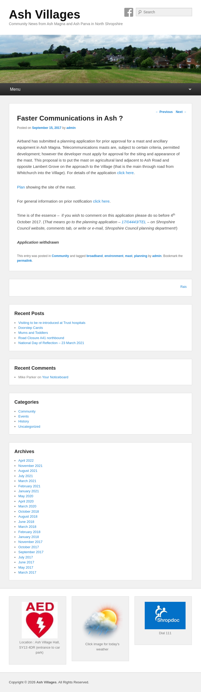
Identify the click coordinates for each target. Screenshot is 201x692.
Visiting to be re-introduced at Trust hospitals (51, 323)
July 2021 (25, 476)
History (23, 421)
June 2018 (26, 522)
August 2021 (27, 471)
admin (71, 128)
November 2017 (30, 542)
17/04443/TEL (133, 222)
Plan (21, 187)
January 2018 (28, 537)
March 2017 (27, 572)
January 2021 (28, 491)
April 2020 (26, 501)
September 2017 (30, 552)
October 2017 (28, 547)
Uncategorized (29, 426)
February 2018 (29, 532)
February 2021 (29, 486)
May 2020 (25, 496)
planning (140, 256)
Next (181, 112)
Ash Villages (44, 14)
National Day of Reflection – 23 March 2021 (51, 343)
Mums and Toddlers (33, 333)
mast (128, 256)
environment (113, 256)
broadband (94, 256)
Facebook (128, 12)
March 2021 (27, 481)
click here (125, 172)
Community (60, 256)
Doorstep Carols (30, 328)
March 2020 (27, 506)
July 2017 (25, 557)
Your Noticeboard (55, 377)
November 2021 (30, 466)
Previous (164, 112)
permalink (24, 260)
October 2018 (28, 511)
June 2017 (26, 562)
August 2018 (27, 516)
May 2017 (25, 567)
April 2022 (26, 460)
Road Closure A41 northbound (41, 338)
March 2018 (27, 527)
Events (23, 416)
